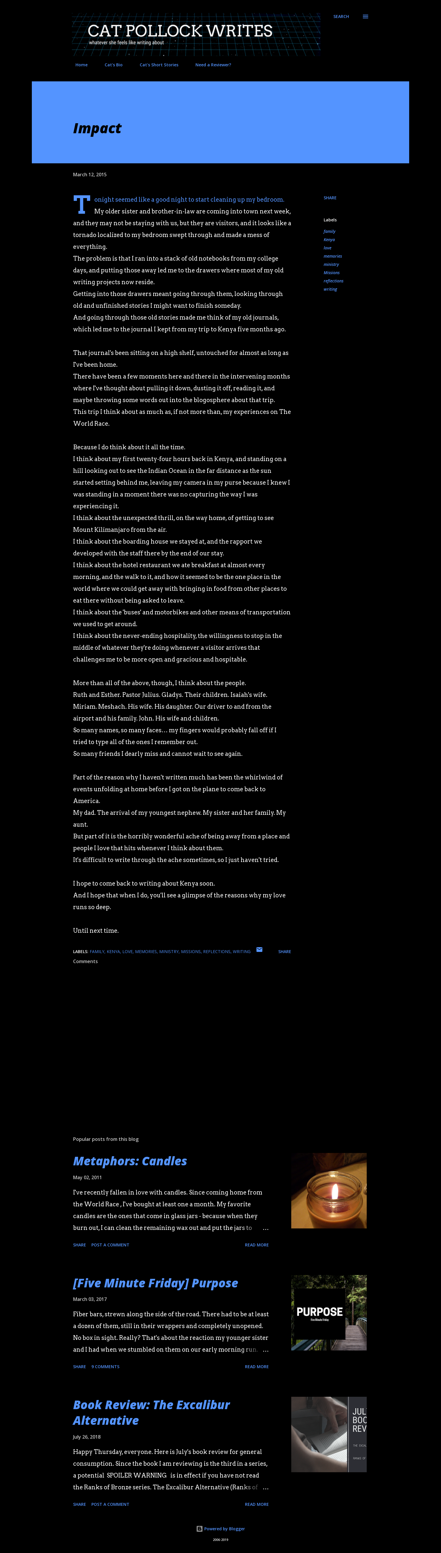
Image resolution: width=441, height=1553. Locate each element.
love (327, 248)
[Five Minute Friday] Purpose (155, 1283)
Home (78, 65)
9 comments (105, 1366)
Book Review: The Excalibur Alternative (151, 1412)
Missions (332, 272)
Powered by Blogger (220, 1528)
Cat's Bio (110, 65)
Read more (257, 1245)
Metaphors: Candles (130, 1161)
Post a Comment (110, 1245)
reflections (333, 281)
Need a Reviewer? (210, 65)
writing (330, 289)
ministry (331, 264)
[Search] (341, 16)
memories (333, 256)
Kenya (329, 239)
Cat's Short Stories (155, 65)
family (329, 231)
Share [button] (330, 197)
